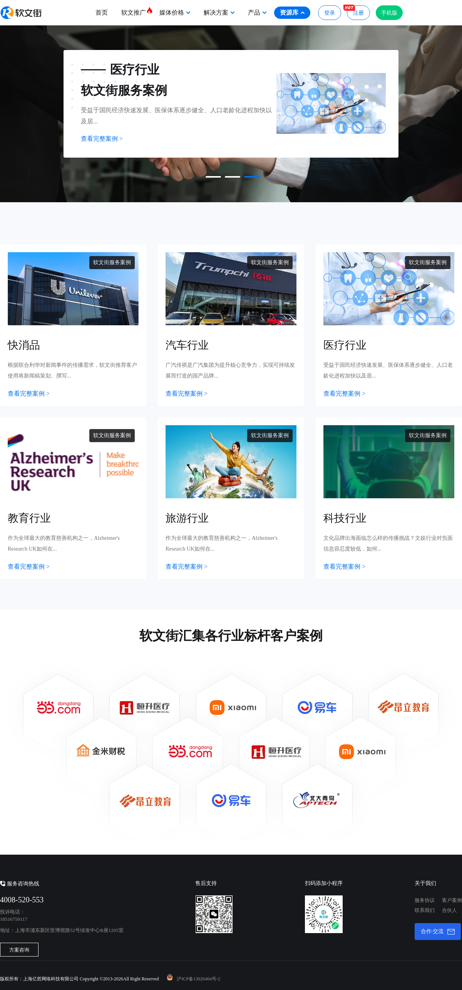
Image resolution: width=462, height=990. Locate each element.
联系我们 (425, 910)
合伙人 (449, 910)
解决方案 (219, 12)
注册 (355, 10)
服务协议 (425, 900)
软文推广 (136, 11)
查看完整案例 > (102, 139)
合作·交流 (438, 931)
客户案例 (452, 900)
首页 (101, 12)
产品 (257, 12)
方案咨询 (19, 950)
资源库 (292, 12)
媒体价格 (174, 12)
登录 (329, 13)
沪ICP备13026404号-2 (198, 979)
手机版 (389, 13)
